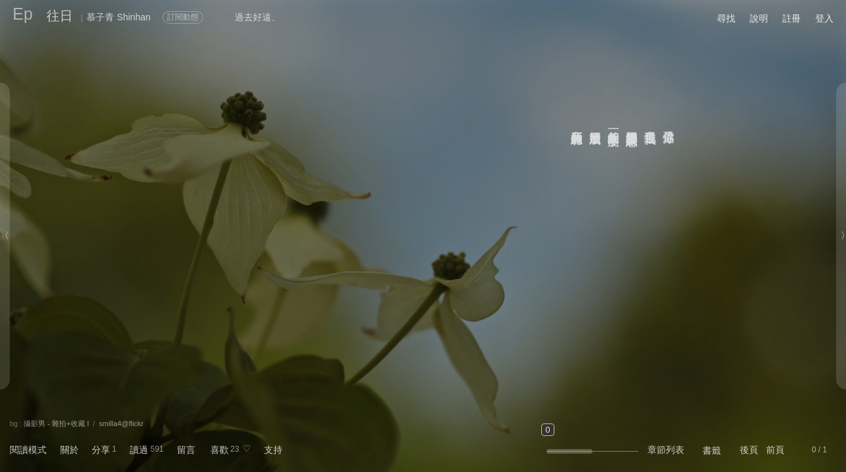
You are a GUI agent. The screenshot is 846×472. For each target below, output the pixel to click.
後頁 (749, 449)
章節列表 (665, 449)
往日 (60, 16)
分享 (101, 449)
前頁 (775, 449)
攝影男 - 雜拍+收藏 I (56, 423)
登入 (824, 18)
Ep (22, 14)
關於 (69, 449)
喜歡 (219, 449)
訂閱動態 (183, 17)
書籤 (711, 450)
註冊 (791, 18)
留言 (186, 449)
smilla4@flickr (121, 423)
